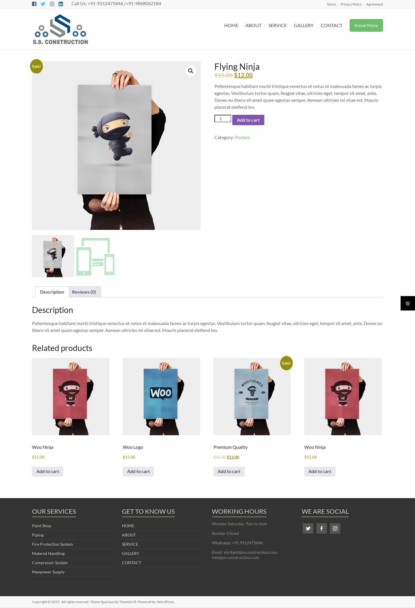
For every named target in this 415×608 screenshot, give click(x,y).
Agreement (374, 4)
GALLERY (304, 25)
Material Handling (48, 553)
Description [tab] (52, 291)
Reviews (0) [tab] (84, 291)
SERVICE (278, 25)
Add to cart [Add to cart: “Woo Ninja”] (48, 471)
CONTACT (331, 25)
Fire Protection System (52, 544)
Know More (366, 25)
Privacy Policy (351, 4)
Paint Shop (41, 526)
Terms (331, 4)
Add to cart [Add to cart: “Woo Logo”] (138, 471)
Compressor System (50, 563)
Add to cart (248, 120)
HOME (231, 25)
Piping (38, 535)
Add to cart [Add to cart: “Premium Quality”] (229, 471)
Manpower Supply (48, 572)
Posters (242, 137)
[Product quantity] (222, 118)
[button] (191, 71)
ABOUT (253, 25)
